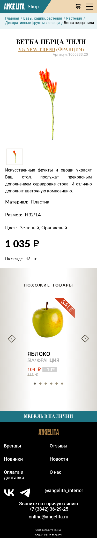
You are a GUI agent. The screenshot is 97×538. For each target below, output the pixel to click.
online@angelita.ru (48, 516)
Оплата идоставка (14, 474)
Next (85, 339)
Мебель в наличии (48, 416)
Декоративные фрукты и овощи (32, 23)
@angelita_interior (64, 490)
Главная (12, 18)
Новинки (13, 459)
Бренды (12, 446)
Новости (59, 459)
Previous (12, 339)
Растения (74, 18)
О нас (55, 472)
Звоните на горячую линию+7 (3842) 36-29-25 (48, 506)
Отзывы (58, 446)
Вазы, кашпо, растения (42, 18)
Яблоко (38, 354)
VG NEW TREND (36, 49)
